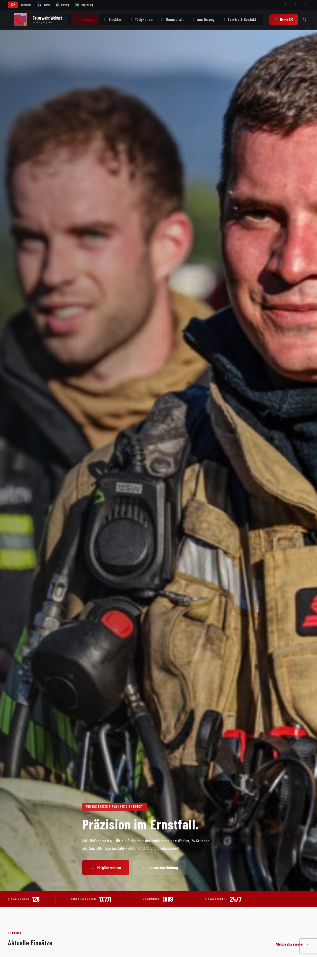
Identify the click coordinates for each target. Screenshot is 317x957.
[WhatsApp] (305, 4)
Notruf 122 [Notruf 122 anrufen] (283, 20)
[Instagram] (295, 4)
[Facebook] (285, 4)
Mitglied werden (105, 867)
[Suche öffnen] (304, 19)
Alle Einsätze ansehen (292, 944)
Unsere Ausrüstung (159, 867)
